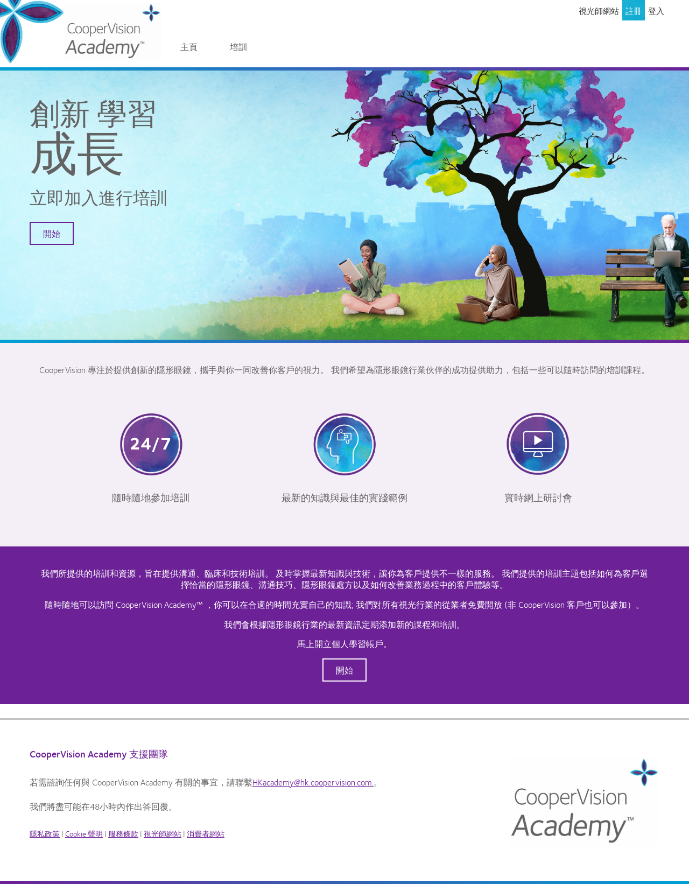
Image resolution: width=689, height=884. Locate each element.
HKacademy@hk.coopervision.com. (313, 782)
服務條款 (123, 833)
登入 (656, 11)
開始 (51, 233)
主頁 (189, 46)
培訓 (238, 46)
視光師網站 (599, 11)
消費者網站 (205, 833)
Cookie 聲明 (84, 833)
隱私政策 (45, 833)
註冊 (633, 11)
